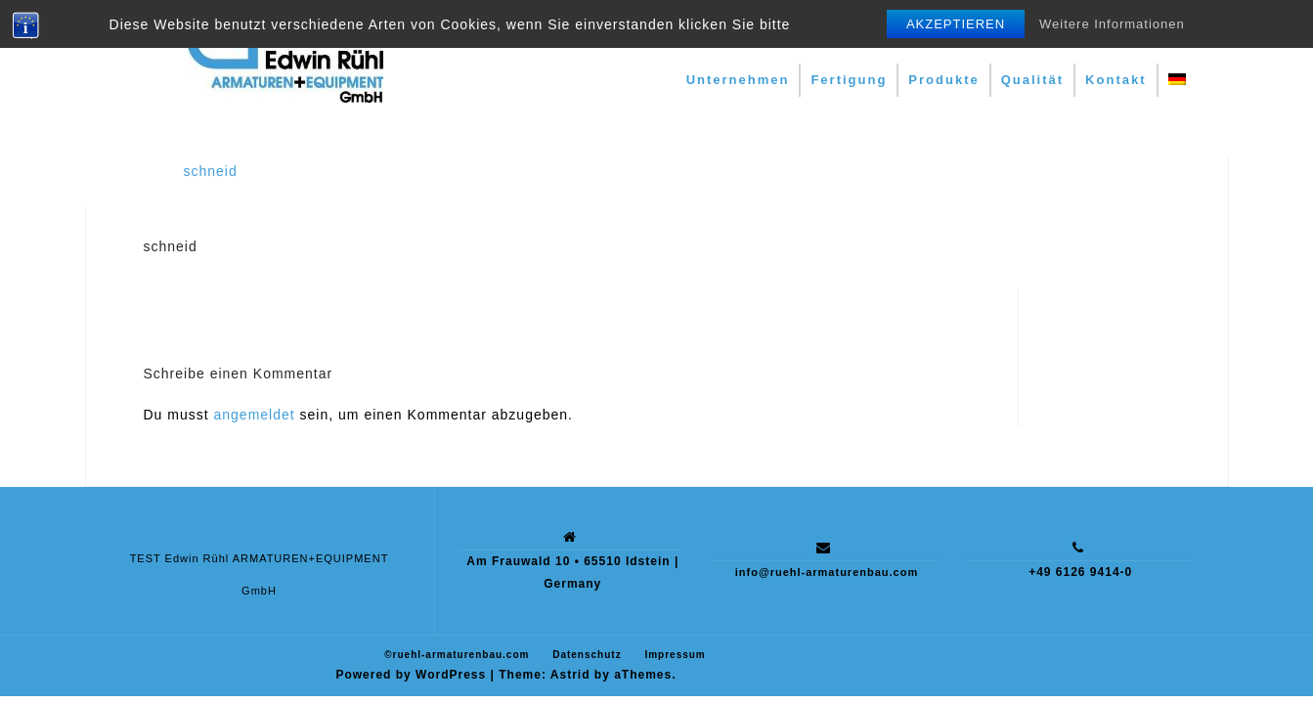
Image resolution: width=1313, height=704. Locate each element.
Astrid (570, 675)
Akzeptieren (955, 24)
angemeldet (254, 414)
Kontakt (1115, 79)
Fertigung (848, 79)
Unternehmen (738, 79)
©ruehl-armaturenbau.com (456, 654)
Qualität (1032, 79)
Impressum (674, 654)
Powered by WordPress (410, 675)
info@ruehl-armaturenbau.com (826, 572)
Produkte (943, 79)
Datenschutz (586, 654)
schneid (211, 171)
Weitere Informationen (1112, 24)
